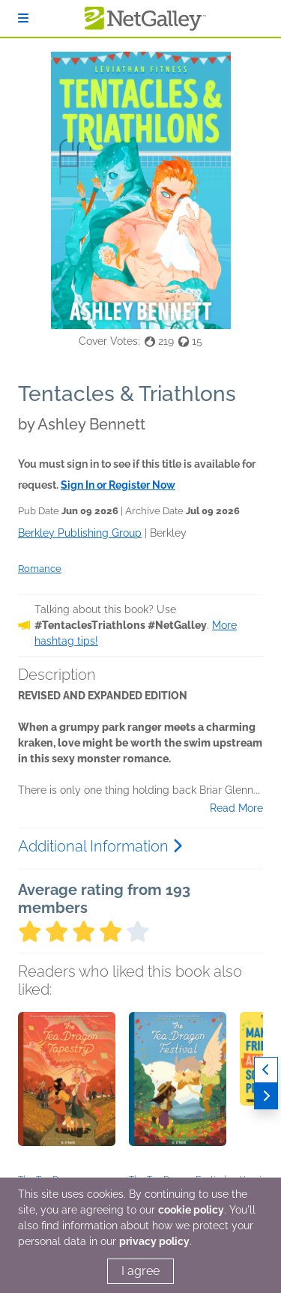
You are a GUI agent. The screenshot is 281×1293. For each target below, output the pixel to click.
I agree (140, 1271)
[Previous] (266, 1070)
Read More (236, 808)
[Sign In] (23, 18)
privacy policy (154, 1241)
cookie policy (191, 1210)
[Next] (266, 1096)
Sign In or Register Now (118, 485)
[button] (66, 1090)
